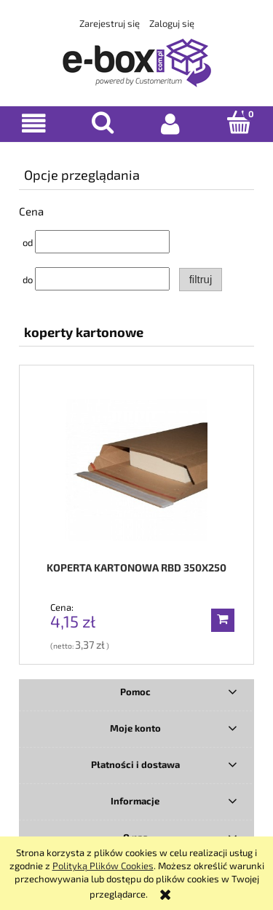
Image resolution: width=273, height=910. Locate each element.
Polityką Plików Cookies (103, 865)
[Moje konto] (171, 123)
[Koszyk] (239, 122)
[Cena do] (102, 278)
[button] (34, 123)
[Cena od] (102, 241)
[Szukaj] (102, 122)
